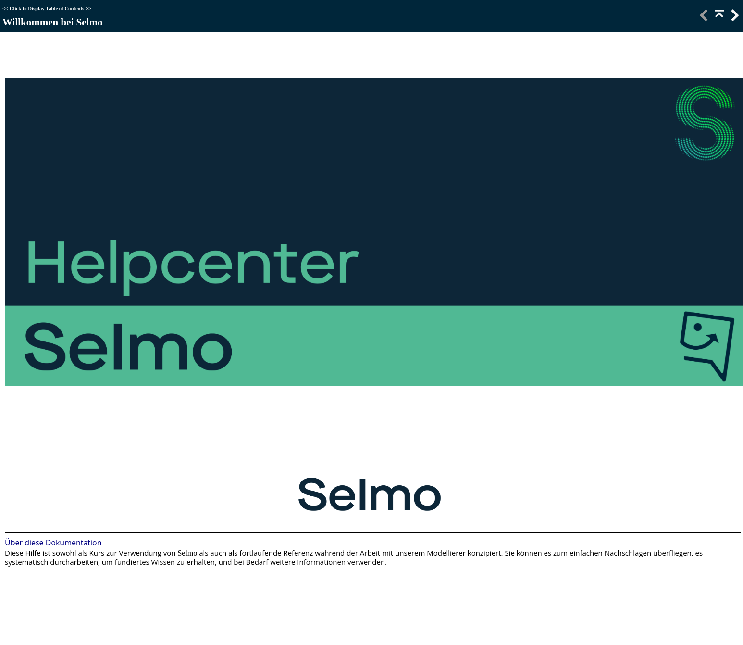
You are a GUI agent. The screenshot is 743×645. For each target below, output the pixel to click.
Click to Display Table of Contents (47, 8)
